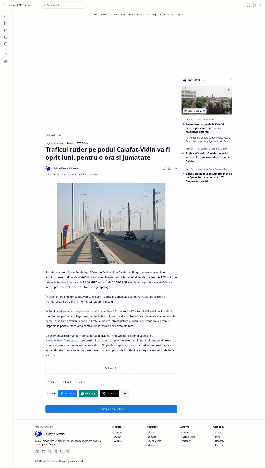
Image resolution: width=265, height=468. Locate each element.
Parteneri (186, 440)
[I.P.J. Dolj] (151, 14)
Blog (217, 436)
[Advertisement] (136, 47)
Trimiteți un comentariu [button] (111, 409)
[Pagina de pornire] (6, 17)
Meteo (151, 445)
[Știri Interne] (100, 14)
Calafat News (18, 5)
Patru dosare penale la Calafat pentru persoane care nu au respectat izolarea (205, 128)
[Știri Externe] (118, 14)
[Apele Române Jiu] (218, 168)
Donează (220, 440)
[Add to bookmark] (228, 89)
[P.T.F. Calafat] (167, 14)
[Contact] (6, 61)
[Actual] (51, 382)
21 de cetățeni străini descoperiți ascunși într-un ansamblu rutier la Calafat (207, 157)
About (151, 432)
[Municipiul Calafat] (218, 148)
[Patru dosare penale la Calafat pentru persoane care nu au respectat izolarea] (207, 100)
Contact (152, 436)
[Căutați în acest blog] (63, 5)
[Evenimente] (135, 14)
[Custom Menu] (6, 37)
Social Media (154, 440)
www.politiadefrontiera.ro (61, 340)
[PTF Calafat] (66, 382)
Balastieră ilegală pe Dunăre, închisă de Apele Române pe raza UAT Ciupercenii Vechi (209, 177)
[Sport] (181, 14)
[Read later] (164, 168)
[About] (6, 55)
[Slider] (81, 382)
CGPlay (117, 436)
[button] (5, 5)
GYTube (118, 432)
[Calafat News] (65, 168)
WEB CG (118, 440)
